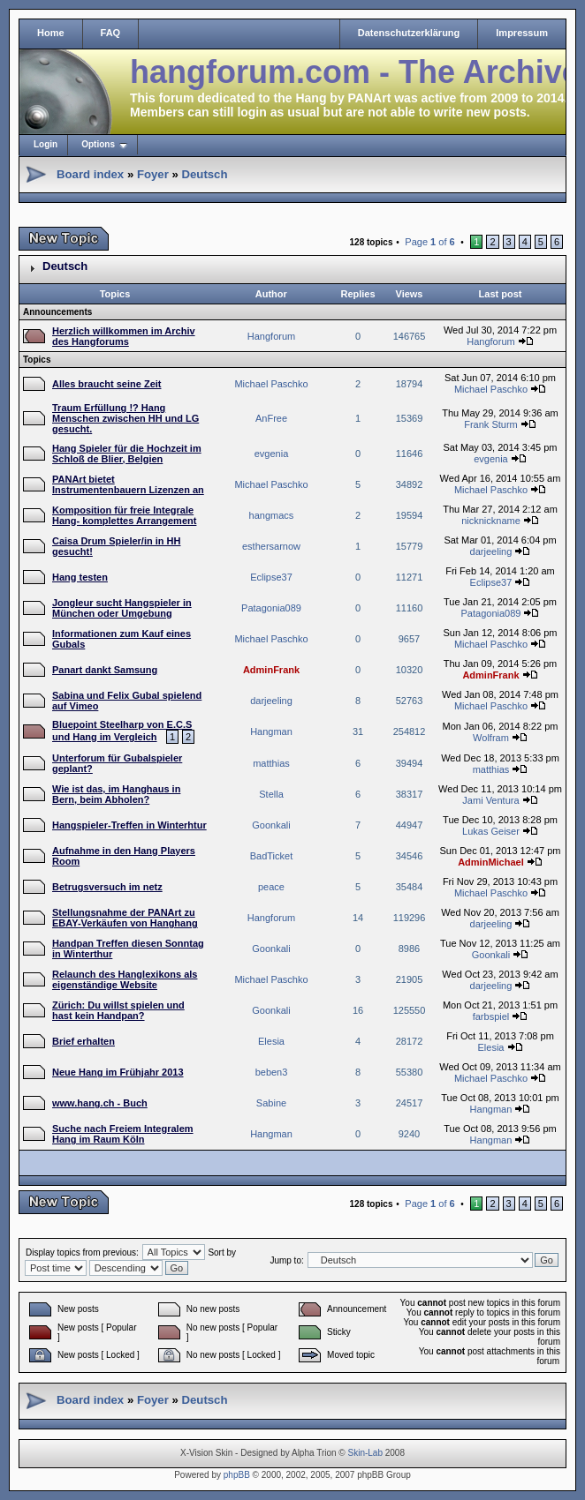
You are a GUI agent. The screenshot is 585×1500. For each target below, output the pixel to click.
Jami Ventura (490, 800)
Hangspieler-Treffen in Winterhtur (129, 825)
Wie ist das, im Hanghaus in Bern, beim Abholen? (116, 794)
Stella (271, 794)
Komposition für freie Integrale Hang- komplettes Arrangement (124, 515)
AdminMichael (491, 862)
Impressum (522, 32)
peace (271, 886)
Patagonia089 (271, 608)
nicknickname (490, 520)
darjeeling (491, 551)
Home (51, 32)
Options (98, 144)
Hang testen (80, 577)
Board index (90, 174)
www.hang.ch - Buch (100, 1103)
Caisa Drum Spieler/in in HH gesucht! (116, 546)
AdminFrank (271, 669)
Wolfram (491, 737)
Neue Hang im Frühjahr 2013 (118, 1072)
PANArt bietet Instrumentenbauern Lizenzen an (128, 484)
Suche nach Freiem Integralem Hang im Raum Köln (123, 1133)
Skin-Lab (365, 1453)
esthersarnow (271, 546)
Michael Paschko (271, 384)
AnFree (271, 418)
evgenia (272, 453)
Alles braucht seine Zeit (106, 384)
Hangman (271, 731)
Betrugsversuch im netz (107, 886)
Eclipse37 (271, 577)
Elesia (271, 1041)
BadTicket (271, 856)
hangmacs (271, 515)
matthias (271, 763)
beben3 (271, 1072)
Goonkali (271, 825)
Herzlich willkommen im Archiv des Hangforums (123, 336)
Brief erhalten (83, 1041)
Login (45, 144)
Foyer (153, 174)
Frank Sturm (491, 424)
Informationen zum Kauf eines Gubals (121, 638)
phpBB (237, 1475)
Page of (429, 241)
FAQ (111, 32)
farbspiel (491, 1016)
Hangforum (271, 336)
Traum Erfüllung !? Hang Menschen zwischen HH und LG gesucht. (125, 418)
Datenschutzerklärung (409, 32)
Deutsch (204, 174)
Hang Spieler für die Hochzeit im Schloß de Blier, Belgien (126, 453)
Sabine (271, 1103)
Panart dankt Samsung (104, 669)
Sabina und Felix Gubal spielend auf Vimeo (126, 700)
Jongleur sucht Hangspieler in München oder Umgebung (122, 608)
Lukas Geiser (491, 831)
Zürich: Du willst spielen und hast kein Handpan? (118, 1010)
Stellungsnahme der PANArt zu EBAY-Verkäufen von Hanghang (125, 917)
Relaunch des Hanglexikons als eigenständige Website (124, 979)
